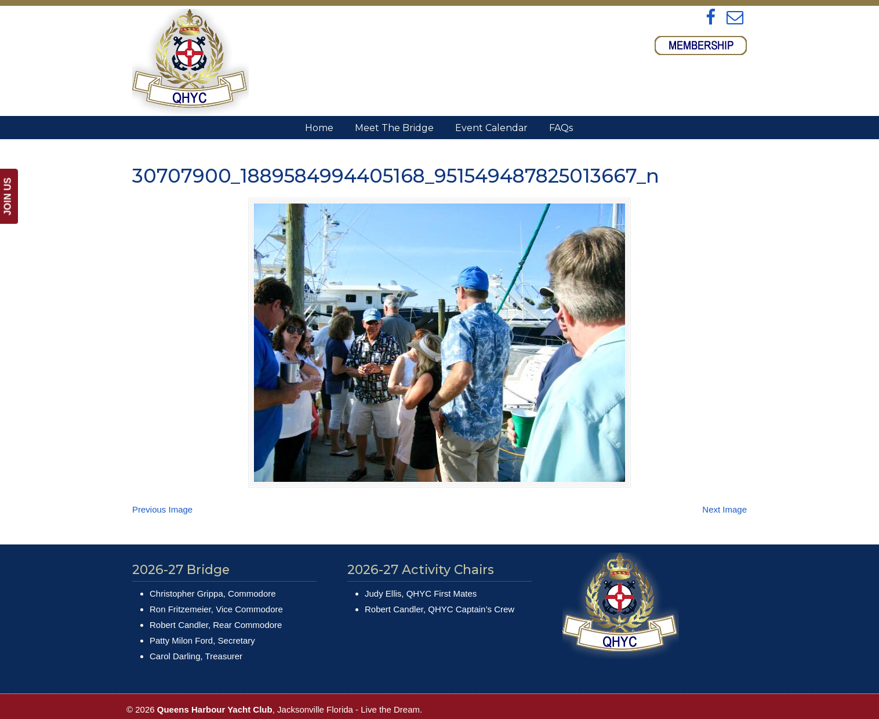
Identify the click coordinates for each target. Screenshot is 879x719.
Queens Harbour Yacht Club (190, 62)
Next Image (724, 509)
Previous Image (162, 509)
